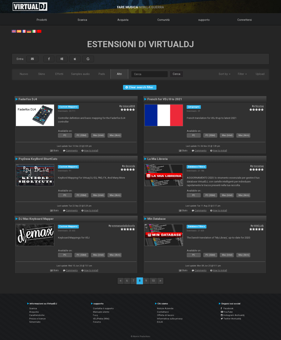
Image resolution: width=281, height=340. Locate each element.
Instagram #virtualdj (232, 315)
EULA (160, 322)
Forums (97, 322)
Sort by (224, 74)
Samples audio (80, 74)
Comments (72, 150)
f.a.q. (95, 315)
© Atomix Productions (140, 336)
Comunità (163, 19)
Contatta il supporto (103, 308)
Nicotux (259, 106)
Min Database (156, 219)
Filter (242, 74)
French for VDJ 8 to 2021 (164, 99)
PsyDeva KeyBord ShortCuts (38, 159)
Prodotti (42, 19)
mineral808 (129, 106)
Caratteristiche (36, 315)
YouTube (227, 312)
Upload (260, 74)
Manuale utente (101, 312)
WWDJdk (259, 225)
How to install (91, 150)
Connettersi (244, 19)
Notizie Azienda (165, 308)
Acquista (122, 19)
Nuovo (24, 74)
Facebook (227, 308)
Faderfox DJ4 (28, 99)
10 (153, 280)
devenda (130, 166)
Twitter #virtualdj (231, 318)
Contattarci (163, 312)
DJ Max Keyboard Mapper (36, 219)
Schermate (34, 322)
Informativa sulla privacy (170, 318)
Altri (119, 74)
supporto (204, 19)
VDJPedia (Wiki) (101, 318)
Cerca (176, 74)
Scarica (82, 19)
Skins (41, 74)
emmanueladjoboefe (123, 225)
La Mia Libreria (157, 159)
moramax (259, 166)
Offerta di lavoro (165, 315)
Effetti (59, 74)
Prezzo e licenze (37, 318)
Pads (102, 74)
